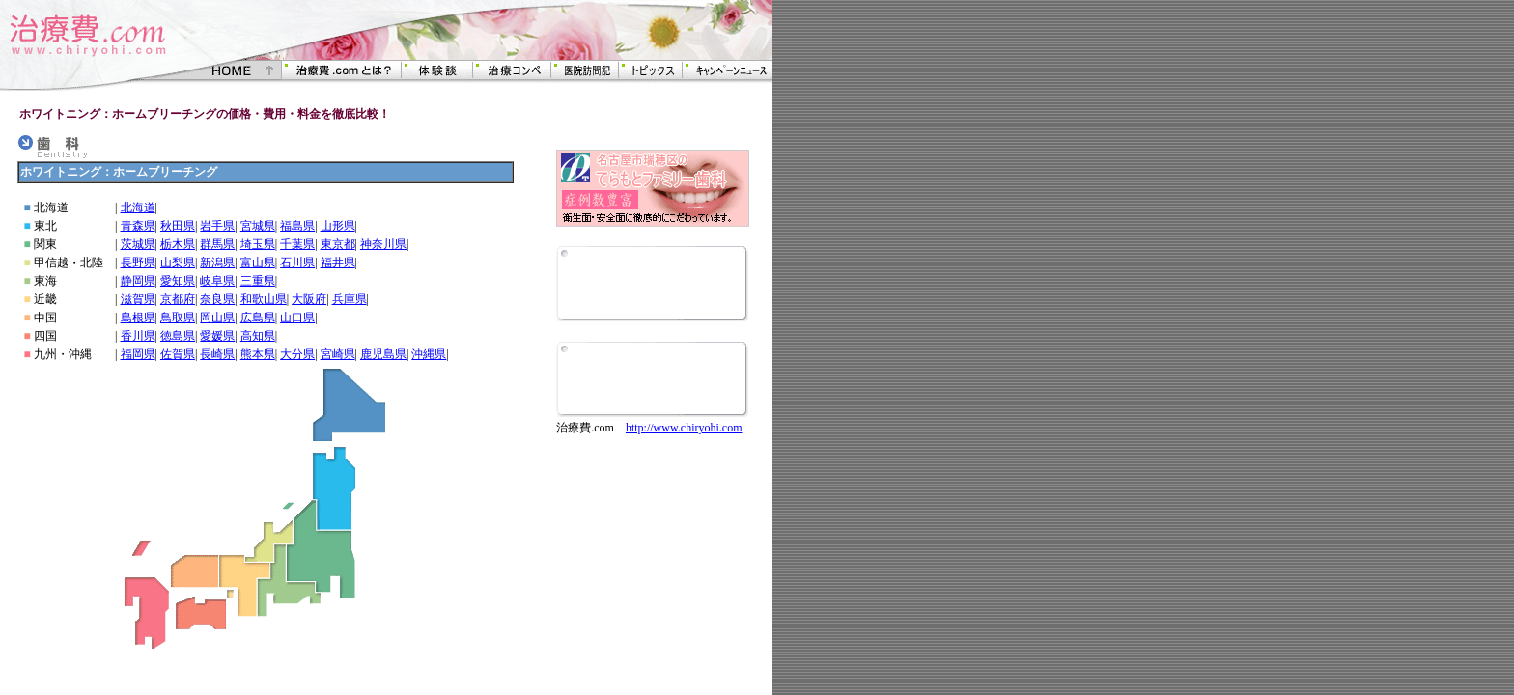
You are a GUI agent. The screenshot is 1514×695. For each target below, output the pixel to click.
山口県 (297, 317)
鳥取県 (177, 317)
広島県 (257, 317)
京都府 (177, 299)
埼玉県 (257, 244)
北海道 (138, 207)
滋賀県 (138, 299)
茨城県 (138, 244)
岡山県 (217, 317)
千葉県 (297, 244)
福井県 (338, 262)
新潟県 (217, 262)
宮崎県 (338, 354)
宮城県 (257, 226)
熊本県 (257, 354)
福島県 (297, 226)
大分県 (297, 354)
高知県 (257, 336)
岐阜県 (217, 281)
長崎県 (217, 354)
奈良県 (217, 299)
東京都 (338, 244)
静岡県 (138, 281)
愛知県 (177, 281)
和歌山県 (263, 299)
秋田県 (177, 226)
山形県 (338, 226)
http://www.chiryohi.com (684, 427)
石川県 (297, 262)
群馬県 (217, 244)
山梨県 (177, 262)
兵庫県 (349, 299)
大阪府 (309, 299)
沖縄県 (428, 354)
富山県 (257, 262)
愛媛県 (217, 336)
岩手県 (217, 226)
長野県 (138, 262)
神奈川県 (383, 244)
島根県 (138, 317)
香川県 (138, 336)
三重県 (257, 281)
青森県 (138, 226)
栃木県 (177, 244)
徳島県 (177, 336)
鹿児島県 (383, 354)
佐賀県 (177, 354)
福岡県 (138, 354)
